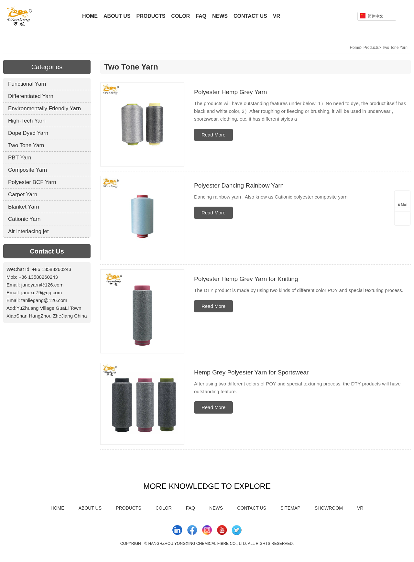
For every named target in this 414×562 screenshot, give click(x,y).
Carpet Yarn (22, 194)
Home (90, 16)
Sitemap (290, 508)
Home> (356, 47)
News (220, 16)
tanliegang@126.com (44, 300)
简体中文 (371, 15)
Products (151, 16)
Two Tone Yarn (395, 47)
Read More (213, 134)
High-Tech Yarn (27, 121)
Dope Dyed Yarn (28, 133)
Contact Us (250, 16)
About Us (117, 16)
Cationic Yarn (24, 219)
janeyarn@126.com (42, 284)
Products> (372, 47)
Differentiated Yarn (30, 96)
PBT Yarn (19, 158)
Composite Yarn (27, 170)
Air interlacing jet (28, 231)
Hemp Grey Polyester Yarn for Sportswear (251, 372)
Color (180, 16)
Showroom (329, 508)
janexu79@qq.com (41, 292)
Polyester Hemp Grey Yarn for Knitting (246, 279)
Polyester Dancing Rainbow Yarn (239, 185)
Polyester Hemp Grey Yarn (230, 92)
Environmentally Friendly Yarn (44, 108)
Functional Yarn (27, 84)
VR (276, 16)
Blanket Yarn (23, 207)
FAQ (201, 16)
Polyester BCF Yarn (32, 182)
